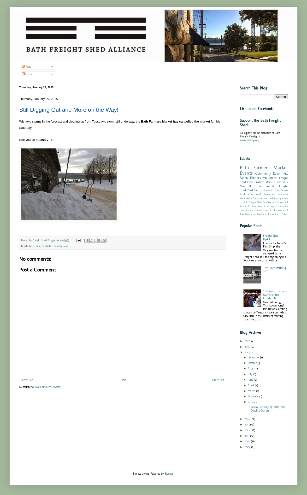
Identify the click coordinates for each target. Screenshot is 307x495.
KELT (252, 186)
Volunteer (270, 178)
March (252, 391)
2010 (247, 441)
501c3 (279, 198)
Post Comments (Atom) (48, 387)
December (254, 357)
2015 (247, 352)
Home (123, 380)
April (251, 385)
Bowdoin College (266, 206)
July (250, 374)
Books (263, 190)
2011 (247, 435)
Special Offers (281, 214)
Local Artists (250, 214)
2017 (247, 341)
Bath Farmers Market (41, 246)
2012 (247, 430)
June (251, 379)
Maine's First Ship (277, 182)
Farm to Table (270, 210)
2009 (247, 447)
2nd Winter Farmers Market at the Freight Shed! (275, 294)
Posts (26, 66)
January (253, 402)
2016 (247, 346)
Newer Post (26, 380)
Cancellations (61, 246)
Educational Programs (261, 194)
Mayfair (260, 214)
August (252, 368)
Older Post (218, 380)
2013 (247, 424)
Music (243, 186)
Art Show (273, 190)
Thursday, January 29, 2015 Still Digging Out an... (266, 408)
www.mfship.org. (250, 140)
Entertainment (255, 210)
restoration (269, 198)
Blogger (169, 473)
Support (257, 198)
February (253, 396)
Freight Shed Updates (270, 237)
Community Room (268, 173)
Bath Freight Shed (252, 202)
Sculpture (269, 214)
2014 (247, 419)
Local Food (263, 186)
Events (246, 173)
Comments (29, 74)
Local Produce (255, 182)
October (253, 363)
